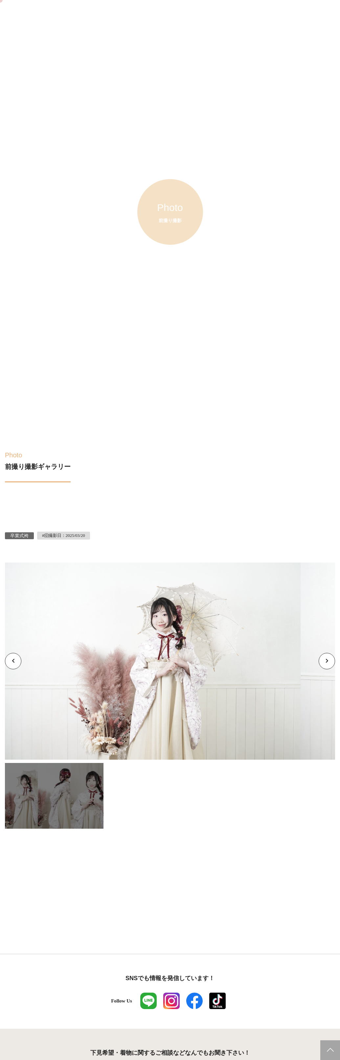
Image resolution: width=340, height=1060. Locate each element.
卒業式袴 (19, 535)
